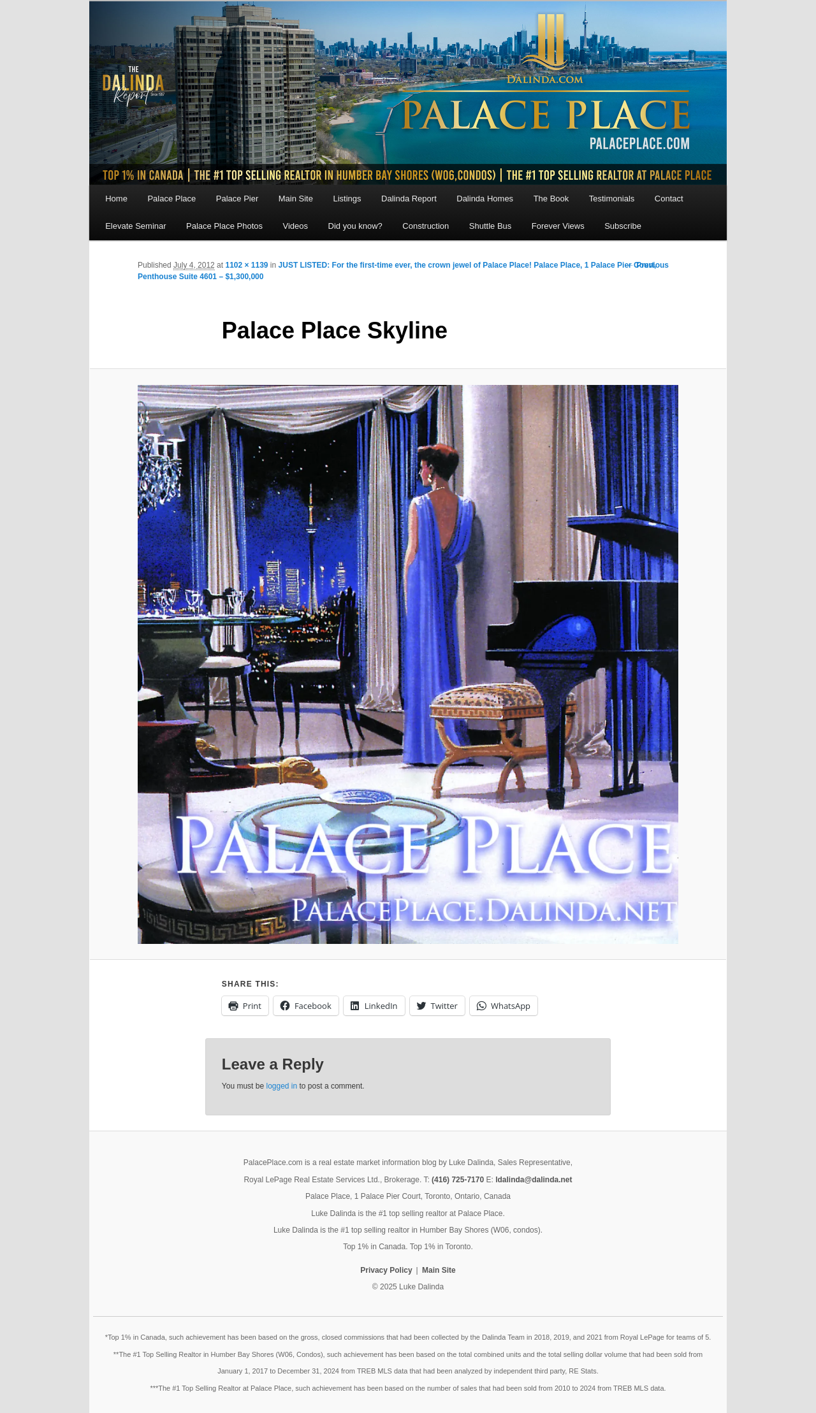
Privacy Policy (386, 1270)
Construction (425, 226)
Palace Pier (237, 198)
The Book (551, 198)
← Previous (648, 265)
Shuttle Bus (490, 226)
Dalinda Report (409, 198)
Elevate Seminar (135, 226)
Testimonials (612, 198)
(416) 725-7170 (458, 1179)
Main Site (296, 198)
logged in (281, 1086)
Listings (347, 198)
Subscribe (622, 226)
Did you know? (355, 226)
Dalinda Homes (484, 198)
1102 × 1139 (246, 265)
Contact (669, 198)
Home (116, 198)
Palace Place (171, 198)
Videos (296, 226)
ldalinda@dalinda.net (533, 1179)
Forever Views (558, 226)
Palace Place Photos (224, 226)
